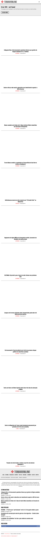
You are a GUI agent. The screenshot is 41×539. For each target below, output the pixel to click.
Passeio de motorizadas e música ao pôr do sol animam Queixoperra (20, 463)
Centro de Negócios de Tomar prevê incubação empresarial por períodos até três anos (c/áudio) (20, 426)
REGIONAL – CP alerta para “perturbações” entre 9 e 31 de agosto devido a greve (20, 510)
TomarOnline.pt (23, 53)
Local (17, 428)
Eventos (17, 203)
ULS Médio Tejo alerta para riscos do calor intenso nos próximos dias (20, 275)
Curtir (38, 526)
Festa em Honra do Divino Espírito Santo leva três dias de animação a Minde (20, 388)
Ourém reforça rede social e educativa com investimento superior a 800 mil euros (20, 88)
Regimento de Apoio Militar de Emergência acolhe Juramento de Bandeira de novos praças (20, 238)
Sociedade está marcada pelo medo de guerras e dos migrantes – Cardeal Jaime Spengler (20, 514)
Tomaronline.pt (7, 533)
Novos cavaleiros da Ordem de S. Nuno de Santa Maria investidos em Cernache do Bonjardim (20, 125)
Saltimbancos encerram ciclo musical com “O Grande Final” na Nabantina (20, 200)
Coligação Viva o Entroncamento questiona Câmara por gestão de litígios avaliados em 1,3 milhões (20, 50)
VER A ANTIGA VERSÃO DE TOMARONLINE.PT (9, 536)
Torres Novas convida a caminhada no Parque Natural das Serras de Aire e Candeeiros (20, 163)
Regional (17, 53)
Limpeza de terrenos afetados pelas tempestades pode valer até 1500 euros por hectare (20, 313)
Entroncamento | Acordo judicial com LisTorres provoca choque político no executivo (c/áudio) (20, 350)
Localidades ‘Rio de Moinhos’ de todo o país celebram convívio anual (17, 518)
